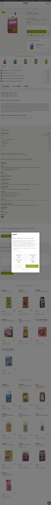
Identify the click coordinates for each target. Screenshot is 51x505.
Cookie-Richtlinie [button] (17, 245)
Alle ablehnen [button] (19, 266)
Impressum (14, 251)
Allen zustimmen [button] (32, 266)
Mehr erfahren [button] (25, 269)
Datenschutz (20, 251)
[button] (49, 503)
